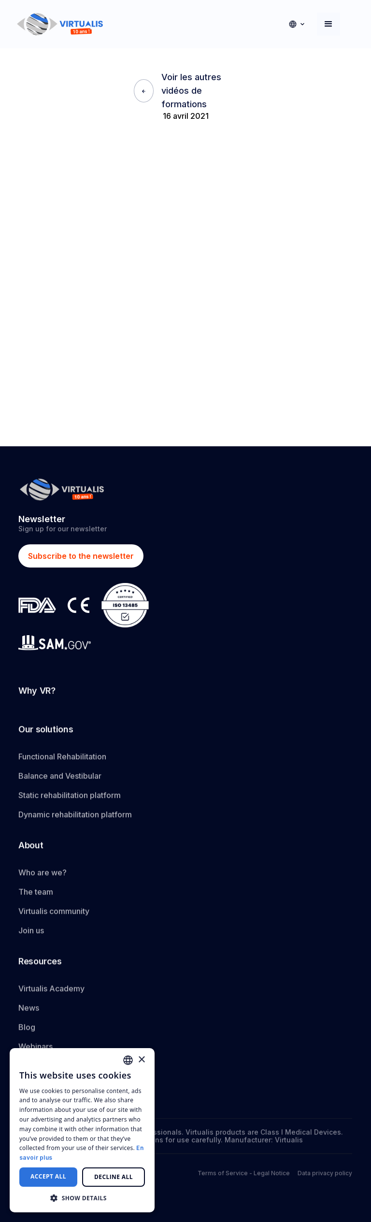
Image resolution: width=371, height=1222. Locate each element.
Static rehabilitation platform (69, 797)
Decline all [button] (113, 1177)
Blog (26, 1034)
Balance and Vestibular (59, 777)
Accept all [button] (48, 1176)
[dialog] (82, 1130)
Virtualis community (53, 915)
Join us (31, 934)
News (28, 1015)
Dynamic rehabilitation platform (75, 816)
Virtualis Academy (51, 996)
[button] (296, 24)
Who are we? (42, 876)
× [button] (141, 1060)
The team (35, 895)
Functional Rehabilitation (62, 758)
